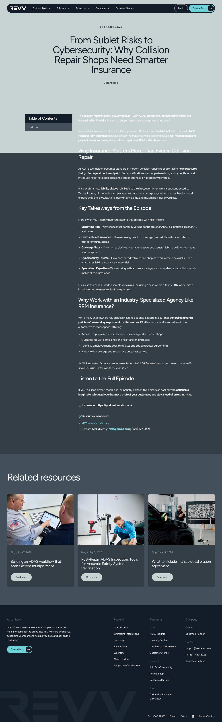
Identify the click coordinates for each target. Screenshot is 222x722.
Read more (21, 577)
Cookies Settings (207, 716)
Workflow (119, 652)
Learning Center (158, 640)
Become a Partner (159, 679)
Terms (184, 716)
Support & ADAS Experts (127, 665)
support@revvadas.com (198, 648)
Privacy (173, 716)
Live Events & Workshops (163, 646)
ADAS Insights (157, 633)
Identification (121, 627)
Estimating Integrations (126, 633)
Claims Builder (121, 659)
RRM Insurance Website (95, 423)
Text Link (33, 127)
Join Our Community (161, 667)
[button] (41, 8)
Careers (189, 627)
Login (181, 8)
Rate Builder (120, 646)
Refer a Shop (157, 673)
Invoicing (119, 640)
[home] (18, 8)
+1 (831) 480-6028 (195, 654)
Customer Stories (124, 8)
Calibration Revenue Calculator (161, 696)
